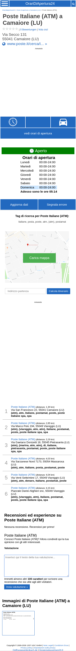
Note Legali (48, 645)
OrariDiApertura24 (40, 4)
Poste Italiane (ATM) (23, 406)
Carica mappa (39, 258)
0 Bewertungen (28, 29)
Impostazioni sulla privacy (44, 648)
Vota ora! (43, 29)
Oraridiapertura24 (8, 10)
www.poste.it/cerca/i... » (27, 44)
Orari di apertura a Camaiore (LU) (29, 10)
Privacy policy (26, 648)
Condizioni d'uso (61, 645)
